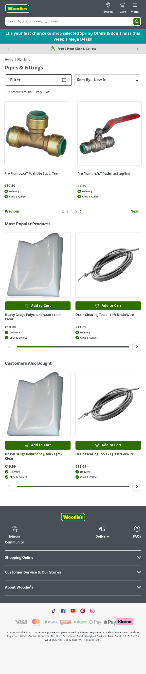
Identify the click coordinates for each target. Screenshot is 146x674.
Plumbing (23, 59)
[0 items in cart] (122, 8)
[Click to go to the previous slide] (9, 347)
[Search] (137, 21)
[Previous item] (8, 49)
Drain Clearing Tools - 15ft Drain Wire (104, 315)
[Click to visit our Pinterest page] (82, 611)
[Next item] (137, 49)
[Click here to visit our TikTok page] (53, 611)
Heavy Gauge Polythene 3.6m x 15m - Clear (34, 317)
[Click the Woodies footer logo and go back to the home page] (73, 517)
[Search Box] (73, 21)
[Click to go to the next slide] (136, 347)
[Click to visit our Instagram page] (92, 611)
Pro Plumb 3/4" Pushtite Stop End (103, 174)
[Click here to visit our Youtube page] (73, 611)
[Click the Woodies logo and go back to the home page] (17, 8)
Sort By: (109, 80)
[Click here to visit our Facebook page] (63, 611)
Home (9, 59)
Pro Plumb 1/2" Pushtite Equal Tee (31, 174)
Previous (12, 211)
